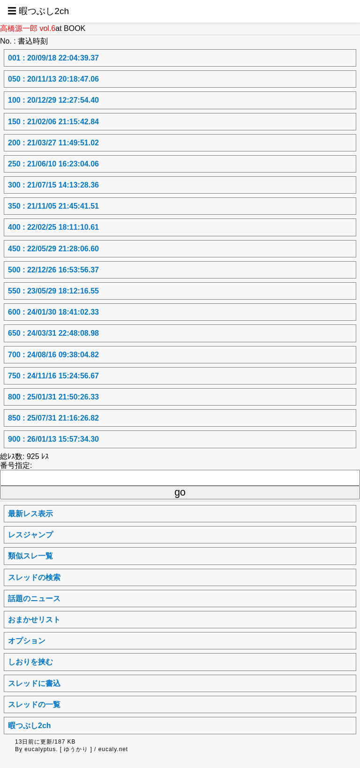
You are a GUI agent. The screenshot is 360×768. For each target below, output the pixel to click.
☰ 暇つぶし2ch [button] (38, 11)
